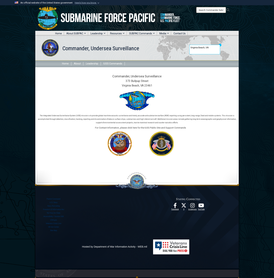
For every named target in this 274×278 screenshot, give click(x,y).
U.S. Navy (53, 202)
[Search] (211, 10)
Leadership (98, 33)
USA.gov (53, 220)
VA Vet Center (53, 227)
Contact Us (180, 33)
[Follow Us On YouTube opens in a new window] (201, 206)
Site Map (53, 230)
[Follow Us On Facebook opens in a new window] (175, 206)
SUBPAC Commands (142, 33)
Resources (117, 33)
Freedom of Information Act (53, 209)
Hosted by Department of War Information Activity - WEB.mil (114, 246)
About (77, 63)
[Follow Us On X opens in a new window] (183, 206)
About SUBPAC (76, 33)
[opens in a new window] (192, 206)
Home (58, 33)
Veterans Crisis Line (53, 223)
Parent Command (53, 199)
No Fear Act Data (53, 213)
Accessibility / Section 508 (54, 216)
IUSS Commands (112, 63)
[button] (87, 3)
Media (164, 33)
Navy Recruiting (53, 206)
